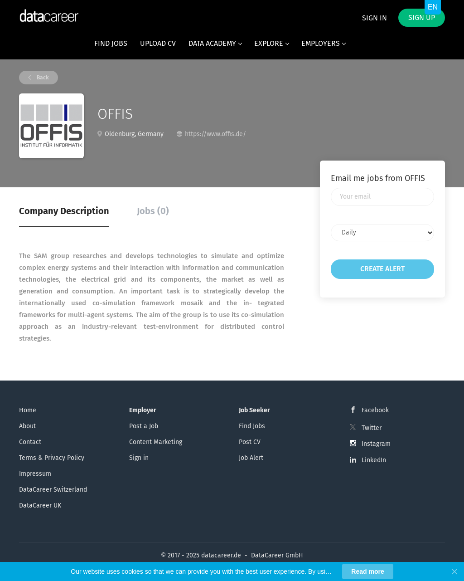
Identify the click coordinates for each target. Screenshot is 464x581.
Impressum (35, 474)
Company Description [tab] (64, 210)
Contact (30, 442)
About (27, 426)
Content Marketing (155, 442)
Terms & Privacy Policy (51, 458)
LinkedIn (374, 460)
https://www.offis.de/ (215, 134)
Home (27, 410)
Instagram (376, 444)
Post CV (250, 442)
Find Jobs (252, 426)
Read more (367, 571)
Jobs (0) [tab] (153, 210)
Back (42, 77)
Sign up (421, 17)
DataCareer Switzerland (53, 489)
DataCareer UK (40, 505)
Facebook (375, 410)
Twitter (372, 428)
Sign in (374, 18)
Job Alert (251, 458)
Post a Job (143, 426)
